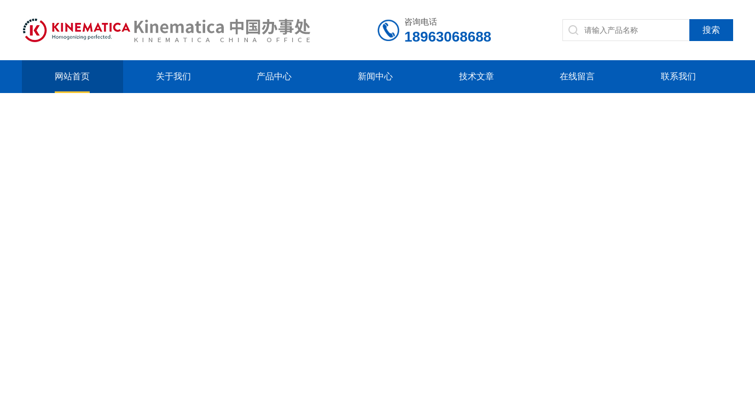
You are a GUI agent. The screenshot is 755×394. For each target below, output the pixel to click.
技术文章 (476, 76)
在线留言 (577, 76)
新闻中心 (375, 76)
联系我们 (678, 76)
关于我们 (173, 76)
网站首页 (72, 76)
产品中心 (274, 76)
